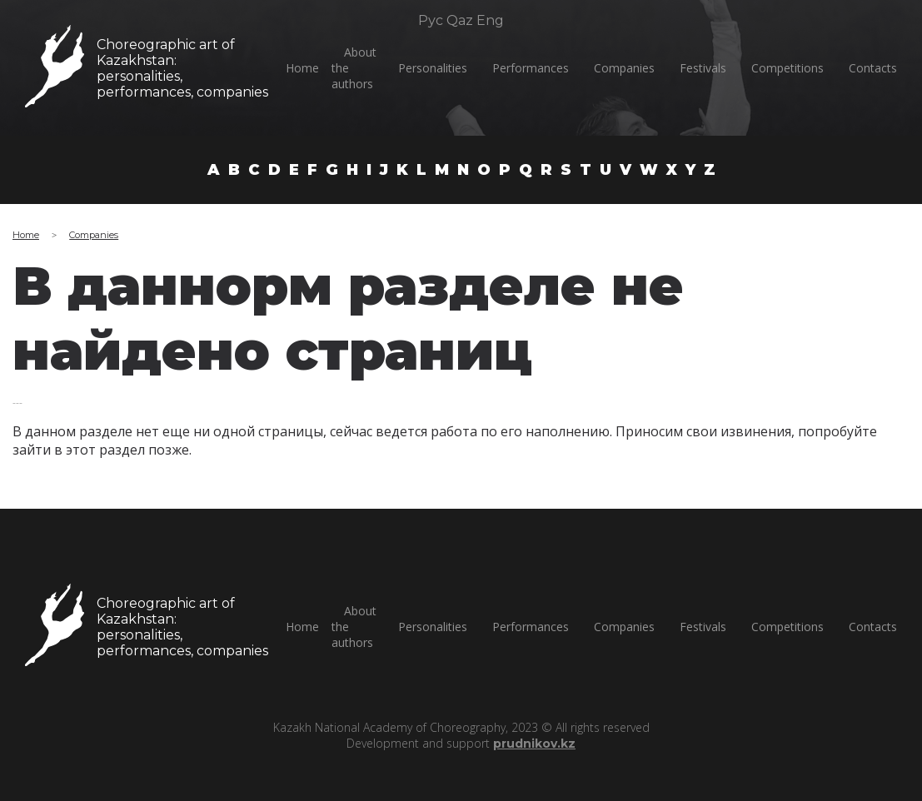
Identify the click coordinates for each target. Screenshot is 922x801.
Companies (624, 68)
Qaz (459, 20)
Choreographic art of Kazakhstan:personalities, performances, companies (181, 68)
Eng (490, 20)
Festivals (703, 68)
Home (302, 68)
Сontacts (873, 68)
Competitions (787, 68)
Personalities (432, 68)
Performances (530, 68)
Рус (430, 20)
